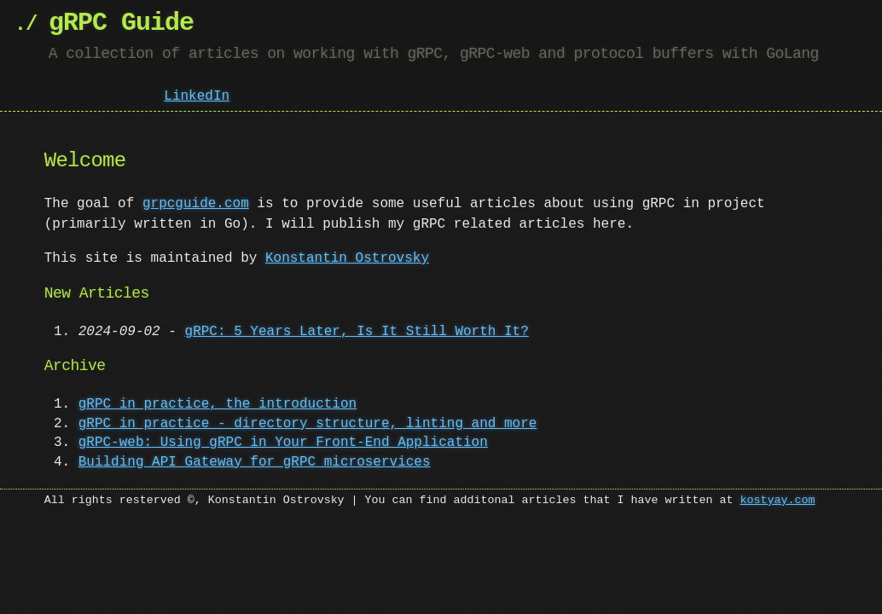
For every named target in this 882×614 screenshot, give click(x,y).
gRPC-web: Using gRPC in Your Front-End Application (283, 442)
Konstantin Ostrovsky (347, 258)
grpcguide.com (195, 203)
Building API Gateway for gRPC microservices (254, 462)
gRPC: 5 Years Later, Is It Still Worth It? (357, 331)
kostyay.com (777, 500)
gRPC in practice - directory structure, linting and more (307, 423)
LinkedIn (196, 94)
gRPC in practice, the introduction (217, 404)
